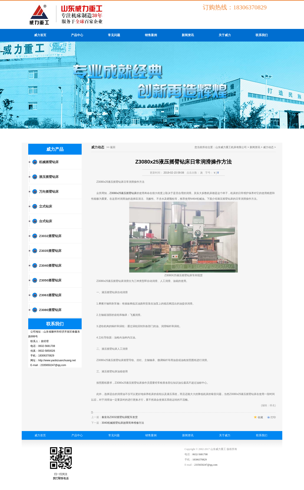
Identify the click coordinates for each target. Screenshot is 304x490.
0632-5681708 (200, 454)
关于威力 (225, 35)
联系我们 (262, 35)
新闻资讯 (188, 35)
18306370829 (199, 459)
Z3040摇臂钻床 (50, 265)
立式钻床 (45, 206)
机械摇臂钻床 (49, 162)
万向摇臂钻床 (49, 191)
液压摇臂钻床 (49, 177)
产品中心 (77, 35)
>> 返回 (110, 147)
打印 (273, 417)
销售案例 (151, 35)
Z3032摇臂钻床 (50, 236)
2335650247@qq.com (206, 464)
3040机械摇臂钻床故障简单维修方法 (123, 422)
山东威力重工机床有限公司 (231, 147)
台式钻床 (45, 221)
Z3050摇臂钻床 (50, 280)
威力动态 (268, 147)
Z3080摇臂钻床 (50, 310)
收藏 (260, 417)
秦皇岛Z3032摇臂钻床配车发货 (120, 417)
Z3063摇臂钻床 (50, 295)
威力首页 (40, 35)
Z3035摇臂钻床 (50, 251)
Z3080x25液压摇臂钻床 (123, 193)
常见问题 (114, 35)
